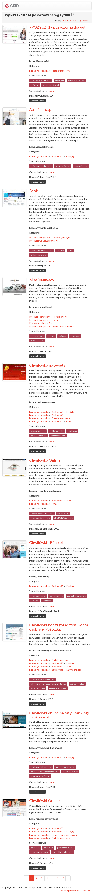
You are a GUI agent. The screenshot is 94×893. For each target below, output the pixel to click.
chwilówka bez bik (38, 435)
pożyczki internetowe (76, 596)
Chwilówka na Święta (47, 365)
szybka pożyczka (63, 166)
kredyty (51, 336)
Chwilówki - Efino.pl (46, 542)
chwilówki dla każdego (40, 518)
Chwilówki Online (44, 800)
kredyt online (63, 513)
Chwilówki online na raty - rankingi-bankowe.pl (59, 714)
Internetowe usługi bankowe (44, 240)
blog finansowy (37, 336)
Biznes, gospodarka (39, 70)
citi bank (60, 250)
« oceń (50, 91)
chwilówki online (38, 596)
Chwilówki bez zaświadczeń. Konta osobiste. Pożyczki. (58, 627)
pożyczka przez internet (41, 166)
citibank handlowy (38, 255)
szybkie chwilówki (58, 435)
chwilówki (59, 80)
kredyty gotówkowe (57, 688)
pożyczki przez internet (41, 80)
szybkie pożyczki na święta (42, 513)
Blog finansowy (42, 279)
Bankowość (57, 156)
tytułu (65, 20)
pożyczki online (80, 166)
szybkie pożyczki (38, 431)
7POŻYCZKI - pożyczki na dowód (57, 27)
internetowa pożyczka (40, 776)
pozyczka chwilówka (39, 852)
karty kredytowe (38, 688)
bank (70, 250)
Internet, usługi (61, 237)
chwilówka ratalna (70, 771)
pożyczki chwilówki (65, 847)
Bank (33, 190)
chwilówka (72, 431)
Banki (68, 421)
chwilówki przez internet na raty (44, 771)
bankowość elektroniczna (42, 250)
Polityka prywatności (70, 890)
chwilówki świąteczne (63, 518)
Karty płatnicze (73, 669)
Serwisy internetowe (63, 326)
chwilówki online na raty (41, 767)
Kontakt (86, 890)
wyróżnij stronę (37, 100)
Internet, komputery (39, 237)
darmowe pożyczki (76, 80)
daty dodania (83, 20)
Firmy (54, 503)
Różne (56, 320)
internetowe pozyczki (65, 767)
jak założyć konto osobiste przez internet (48, 684)
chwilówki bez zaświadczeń (42, 679)
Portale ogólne (60, 316)
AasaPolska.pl (40, 109)
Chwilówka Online (45, 460)
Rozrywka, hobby (37, 323)
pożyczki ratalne (77, 684)
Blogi (51, 323)
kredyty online (37, 340)
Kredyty (70, 156)
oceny (73, 20)
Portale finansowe (61, 70)
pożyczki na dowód (51, 85)
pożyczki (34, 85)
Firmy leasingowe (68, 834)
